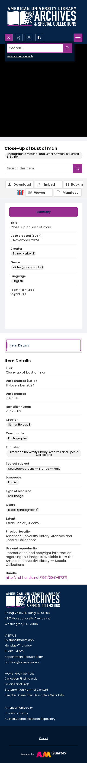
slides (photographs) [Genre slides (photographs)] (28, 267)
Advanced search (20, 56)
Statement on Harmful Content (26, 690)
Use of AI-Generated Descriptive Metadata (34, 695)
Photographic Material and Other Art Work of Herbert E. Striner (43, 155)
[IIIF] (20, 192)
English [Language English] (18, 281)
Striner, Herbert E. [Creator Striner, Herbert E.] (24, 253)
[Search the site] (35, 48)
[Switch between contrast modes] (39, 37)
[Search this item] (39, 168)
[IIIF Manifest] (68, 192)
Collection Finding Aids (21, 678)
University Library (16, 713)
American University (19, 708)
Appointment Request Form (24, 657)
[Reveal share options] (19, 37)
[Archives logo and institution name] (42, 16)
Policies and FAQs (17, 684)
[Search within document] (77, 168)
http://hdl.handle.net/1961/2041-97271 (36, 577)
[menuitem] (43, 738)
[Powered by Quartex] (43, 754)
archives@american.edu (22, 662)
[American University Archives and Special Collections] (33, 600)
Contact (43, 738)
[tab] (43, 212)
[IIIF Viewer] (39, 192)
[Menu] (78, 38)
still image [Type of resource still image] (15, 496)
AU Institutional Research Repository (30, 719)
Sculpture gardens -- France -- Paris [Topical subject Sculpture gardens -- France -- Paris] (34, 469)
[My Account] (29, 37)
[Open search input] (8, 37)
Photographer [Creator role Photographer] (17, 438)
